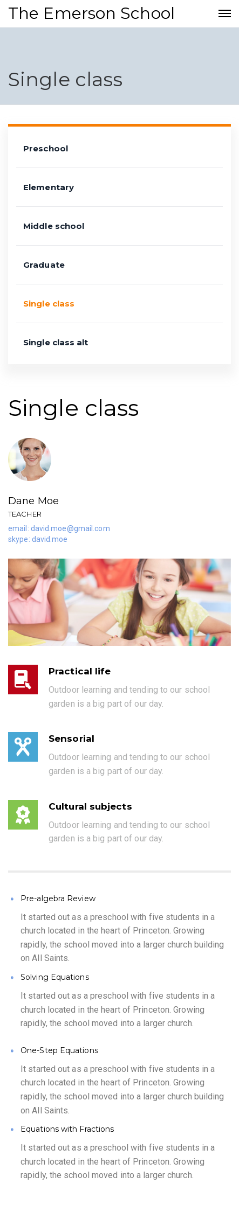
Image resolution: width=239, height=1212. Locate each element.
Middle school (53, 226)
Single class (48, 303)
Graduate (44, 265)
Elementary (48, 187)
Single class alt (55, 342)
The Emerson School (91, 13)
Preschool (45, 148)
